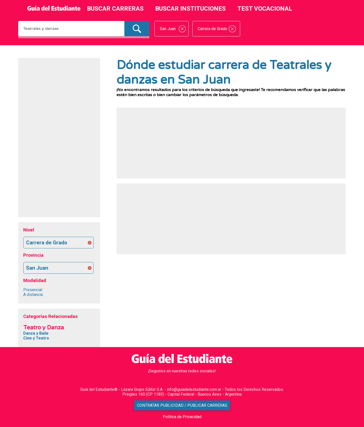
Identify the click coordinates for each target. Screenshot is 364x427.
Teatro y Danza (43, 327)
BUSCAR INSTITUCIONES (190, 8)
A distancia (33, 294)
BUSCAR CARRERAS (115, 8)
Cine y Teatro (36, 338)
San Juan (37, 268)
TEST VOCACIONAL (264, 8)
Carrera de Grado (46, 243)
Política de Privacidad (182, 416)
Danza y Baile (36, 333)
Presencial (32, 289)
